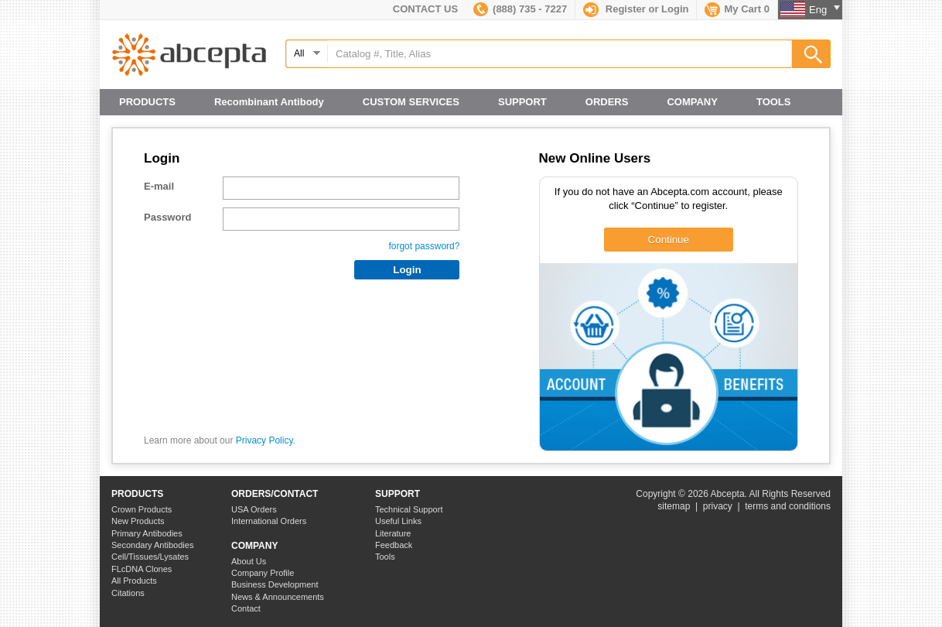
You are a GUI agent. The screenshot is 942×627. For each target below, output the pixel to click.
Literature (393, 533)
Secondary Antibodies (152, 545)
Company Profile (262, 572)
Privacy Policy (264, 440)
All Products (134, 580)
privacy (717, 506)
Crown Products (141, 509)
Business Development (275, 584)
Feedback (393, 545)
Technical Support (408, 509)
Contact (246, 608)
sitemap (673, 506)
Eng (824, 9)
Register (626, 9)
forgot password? (423, 246)
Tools (385, 556)
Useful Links (398, 521)
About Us (248, 561)
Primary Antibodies (147, 533)
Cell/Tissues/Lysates (150, 556)
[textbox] (557, 53)
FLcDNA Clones (141, 569)
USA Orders (254, 509)
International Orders (268, 521)
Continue (668, 239)
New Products (137, 521)
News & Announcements (277, 596)
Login (674, 9)
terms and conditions (788, 506)
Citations (128, 593)
